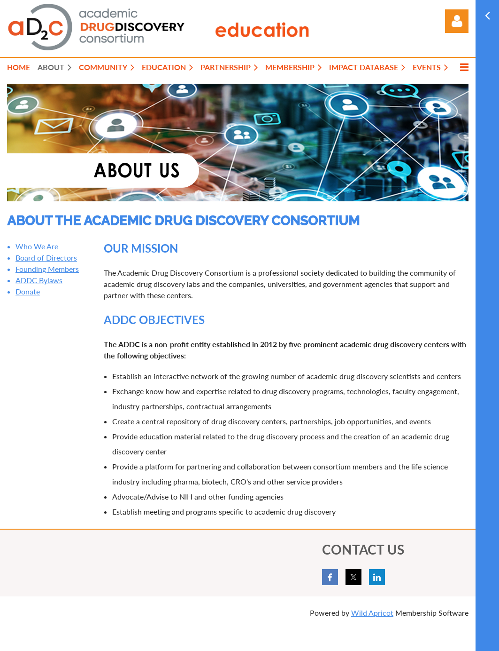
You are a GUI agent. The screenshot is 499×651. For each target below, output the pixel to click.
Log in (456, 21)
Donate (27, 291)
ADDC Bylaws (38, 280)
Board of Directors (46, 257)
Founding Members (47, 268)
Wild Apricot (372, 612)
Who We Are (36, 246)
